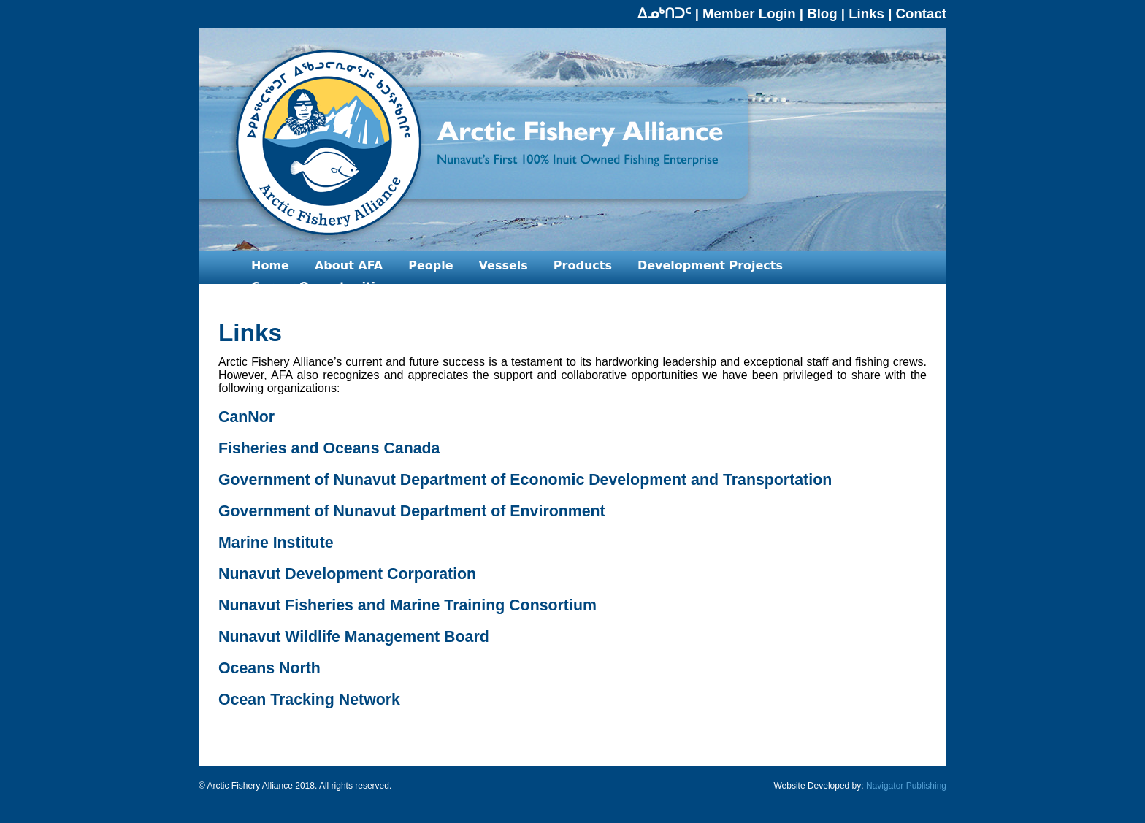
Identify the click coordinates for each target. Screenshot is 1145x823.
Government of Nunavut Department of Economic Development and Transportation (525, 480)
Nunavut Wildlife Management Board (353, 637)
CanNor (246, 417)
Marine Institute (276, 542)
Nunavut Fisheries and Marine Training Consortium (407, 605)
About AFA (349, 265)
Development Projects (710, 265)
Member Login (749, 13)
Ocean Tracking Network (309, 699)
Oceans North (269, 668)
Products (583, 265)
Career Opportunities (320, 287)
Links (866, 13)
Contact (921, 13)
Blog (822, 13)
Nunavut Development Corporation (347, 574)
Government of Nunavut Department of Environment (411, 511)
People (430, 265)
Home (270, 265)
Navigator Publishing (906, 786)
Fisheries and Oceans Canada (329, 448)
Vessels (503, 265)
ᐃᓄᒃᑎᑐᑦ (664, 13)
